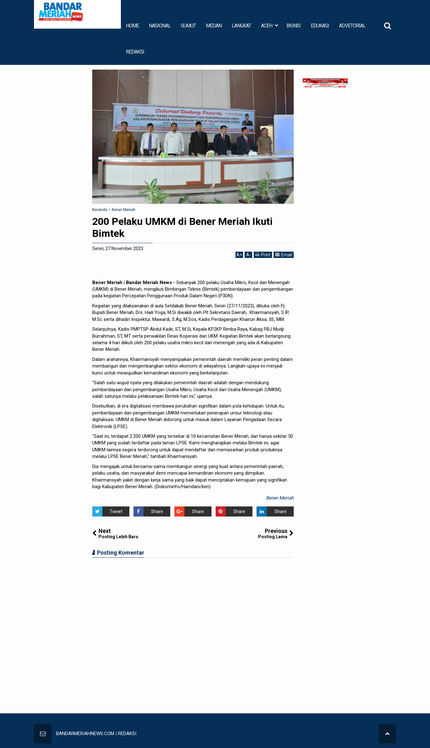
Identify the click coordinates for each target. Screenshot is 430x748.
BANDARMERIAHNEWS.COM (85, 733)
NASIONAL (160, 26)
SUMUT (188, 26)
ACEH (266, 26)
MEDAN (214, 26)
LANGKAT (241, 26)
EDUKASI (320, 26)
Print (262, 255)
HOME (132, 26)
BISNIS (293, 26)
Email (283, 255)
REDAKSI (135, 52)
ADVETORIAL (352, 26)
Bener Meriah (280, 498)
